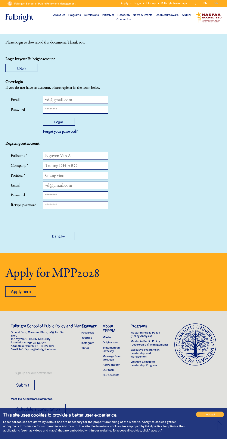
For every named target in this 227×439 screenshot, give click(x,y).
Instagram (87, 343)
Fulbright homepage (174, 3)
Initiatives (108, 15)
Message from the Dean (112, 357)
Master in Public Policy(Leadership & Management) (149, 342)
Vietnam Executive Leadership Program (144, 363)
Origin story (110, 342)
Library (151, 3)
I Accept (210, 414)
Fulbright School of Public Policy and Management (45, 3)
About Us (59, 15)
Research (124, 15)
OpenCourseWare (167, 15)
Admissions (91, 15)
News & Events (142, 15)
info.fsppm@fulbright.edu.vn (37, 349)
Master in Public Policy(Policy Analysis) (145, 334)
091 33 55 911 (36, 342)
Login (137, 3)
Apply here (21, 291)
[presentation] (75, 219)
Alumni (186, 15)
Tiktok (85, 348)
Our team (109, 370)
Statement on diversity (111, 349)
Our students (111, 375)
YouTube (86, 337)
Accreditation (111, 364)
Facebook (87, 332)
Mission (107, 337)
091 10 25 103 (44, 346)
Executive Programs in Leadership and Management (145, 352)
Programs (74, 15)
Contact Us (123, 19)
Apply (124, 3)
